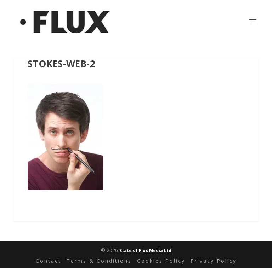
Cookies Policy (161, 260)
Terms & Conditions (99, 260)
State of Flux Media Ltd (145, 250)
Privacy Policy (214, 260)
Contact (48, 260)
